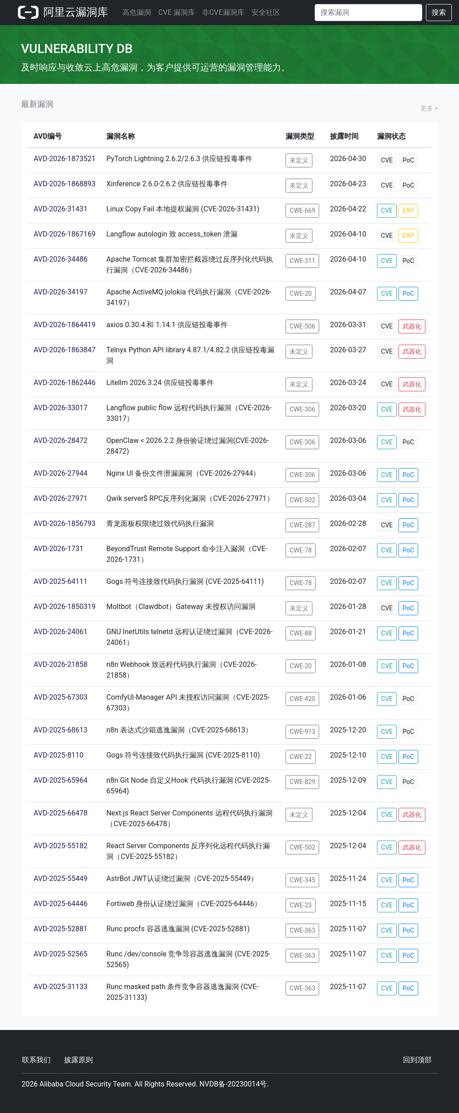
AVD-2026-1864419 (64, 324)
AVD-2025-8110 (58, 755)
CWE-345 (302, 880)
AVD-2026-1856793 (64, 523)
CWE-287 (302, 525)
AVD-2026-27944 (60, 473)
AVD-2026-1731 (58, 548)
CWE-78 (301, 550)
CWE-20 (301, 293)
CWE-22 (301, 756)
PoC (408, 160)
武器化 (412, 326)
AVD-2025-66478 (60, 813)
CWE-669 (302, 210)
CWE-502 (302, 500)
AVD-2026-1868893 (64, 184)
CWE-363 (302, 930)
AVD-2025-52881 (60, 929)
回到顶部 (417, 1060)
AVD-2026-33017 (60, 407)
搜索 (439, 12)
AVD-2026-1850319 (64, 606)
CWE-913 (302, 731)
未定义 (299, 160)
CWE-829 (302, 781)
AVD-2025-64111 (60, 581)
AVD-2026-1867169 (64, 234)
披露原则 (78, 1060)
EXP (408, 210)
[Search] (368, 12)
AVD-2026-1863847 (64, 350)
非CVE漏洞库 (223, 12)
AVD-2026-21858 (60, 664)
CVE (387, 160)
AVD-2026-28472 (60, 440)
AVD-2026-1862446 (64, 382)
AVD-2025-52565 (60, 954)
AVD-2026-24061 (60, 631)
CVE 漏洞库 (176, 12)
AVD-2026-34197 (60, 292)
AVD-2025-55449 (60, 878)
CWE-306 (302, 409)
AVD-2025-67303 (60, 697)
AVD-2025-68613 (60, 730)
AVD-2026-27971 (60, 498)
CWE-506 (302, 326)
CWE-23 (301, 905)
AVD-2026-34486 (60, 259)
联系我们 (36, 1060)
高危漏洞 (136, 12)
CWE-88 (301, 633)
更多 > (429, 108)
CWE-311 (302, 260)
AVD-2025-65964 (60, 780)
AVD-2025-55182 (60, 845)
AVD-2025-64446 (60, 903)
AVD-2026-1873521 (64, 158)
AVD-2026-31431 (60, 209)
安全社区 (265, 12)
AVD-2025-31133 (60, 986)
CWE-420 (302, 698)
